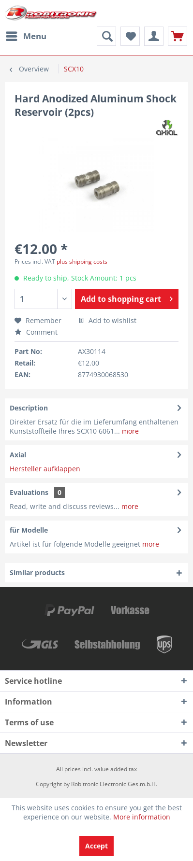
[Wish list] (130, 36)
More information (141, 816)
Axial (18, 454)
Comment (36, 332)
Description (29, 407)
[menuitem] (25, 36)
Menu (26, 35)
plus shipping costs (82, 261)
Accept (96, 845)
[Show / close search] (106, 36)
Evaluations (29, 492)
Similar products (37, 572)
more (129, 431)
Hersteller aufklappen (45, 468)
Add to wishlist (107, 320)
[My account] (153, 36)
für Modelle (29, 530)
